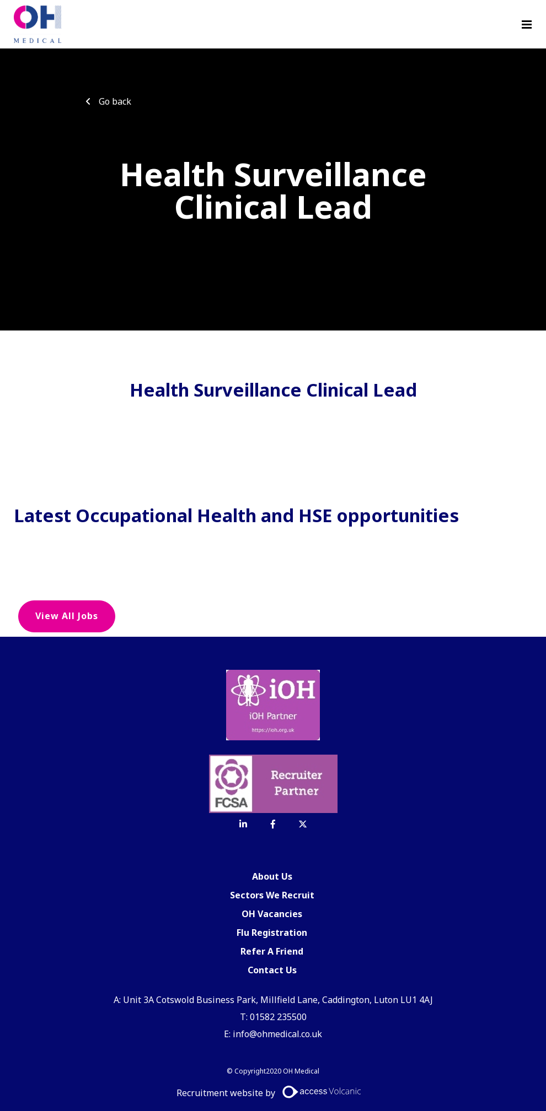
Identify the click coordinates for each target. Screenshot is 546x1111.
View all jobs (66, 616)
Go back (115, 101)
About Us (272, 876)
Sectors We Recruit (272, 895)
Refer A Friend (271, 951)
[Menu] (526, 24)
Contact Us (272, 970)
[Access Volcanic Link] (322, 1091)
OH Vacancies (272, 914)
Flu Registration (272, 932)
